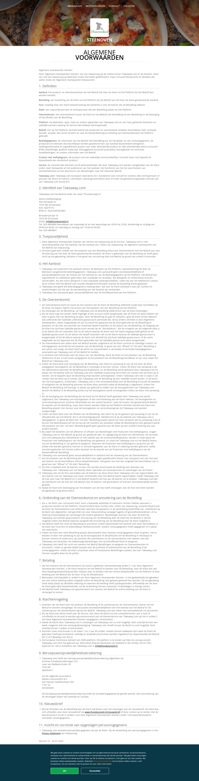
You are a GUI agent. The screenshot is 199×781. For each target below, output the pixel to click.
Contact (114, 6)
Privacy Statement (51, 733)
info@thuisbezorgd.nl (57, 221)
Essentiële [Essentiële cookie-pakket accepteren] (95, 771)
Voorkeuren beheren (103, 761)
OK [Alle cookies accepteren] (64, 771)
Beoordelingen (95, 6)
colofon (129, 6)
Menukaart (75, 6)
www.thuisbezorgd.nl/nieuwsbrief (102, 712)
